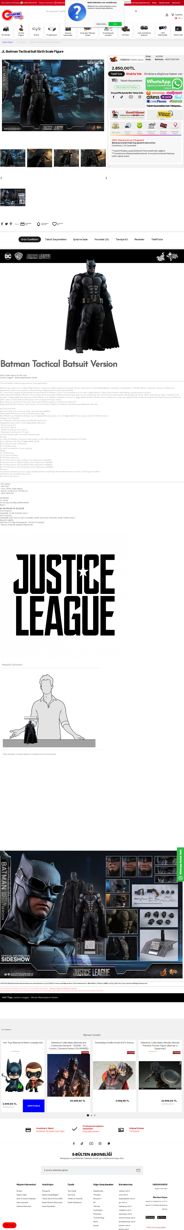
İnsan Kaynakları (48, 1167)
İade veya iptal (22, 1163)
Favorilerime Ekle (57, 185)
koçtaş (96, 1186)
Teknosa (96, 1167)
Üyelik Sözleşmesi (75, 1163)
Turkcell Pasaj (98, 1178)
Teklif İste (116, 73)
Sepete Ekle (33, 1066)
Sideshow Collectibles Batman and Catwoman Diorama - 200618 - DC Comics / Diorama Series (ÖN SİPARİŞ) (69, 1006)
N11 (94, 1163)
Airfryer (125, 30)
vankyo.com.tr (124, 1152)
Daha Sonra (101, 24)
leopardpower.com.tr (127, 1159)
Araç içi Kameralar (68, 30)
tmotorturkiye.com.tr (127, 1178)
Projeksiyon (52, 30)
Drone (36, 30)
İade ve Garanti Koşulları (26, 1159)
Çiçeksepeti (98, 1171)
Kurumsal (176, 3)
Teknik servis (164, 3)
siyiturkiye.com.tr (125, 1175)
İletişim (19, 1152)
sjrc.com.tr (123, 1163)
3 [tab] (94, 1076)
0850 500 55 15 (28, 3)
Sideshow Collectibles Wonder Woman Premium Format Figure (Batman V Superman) (160, 1006)
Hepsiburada (98, 1152)
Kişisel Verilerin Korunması (52, 1163)
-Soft (79, 1227)
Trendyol (96, 1155)
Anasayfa (46, 1152)
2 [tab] (91, 1076)
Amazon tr (97, 1159)
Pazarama (97, 1175)
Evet (115, 24)
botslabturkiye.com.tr (127, 1182)
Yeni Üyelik (72, 1152)
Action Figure (21, 30)
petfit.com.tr (124, 1190)
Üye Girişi (71, 1155)
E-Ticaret (85, 1227)
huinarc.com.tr (124, 1186)
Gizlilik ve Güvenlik (75, 1159)
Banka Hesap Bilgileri (50, 1155)
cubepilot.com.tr (125, 1171)
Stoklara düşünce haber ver (163, 74)
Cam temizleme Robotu (144, 30)
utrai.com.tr (123, 1155)
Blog (154, 3)
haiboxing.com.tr (125, 1167)
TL (177, 14)
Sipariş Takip (21, 1155)
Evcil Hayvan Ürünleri (108, 30)
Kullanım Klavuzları (24, 1167)
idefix (95, 1182)
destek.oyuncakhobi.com (139, 3)
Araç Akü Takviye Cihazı (87, 30)
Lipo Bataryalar (162, 30)
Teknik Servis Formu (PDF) (52, 1159)
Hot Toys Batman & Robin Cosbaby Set (23, 1003)
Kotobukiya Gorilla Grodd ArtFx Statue (114, 1003)
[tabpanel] (23, 1037)
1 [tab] (88, 1076)
